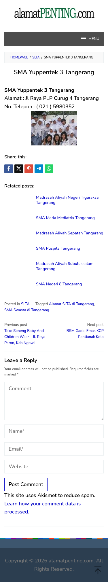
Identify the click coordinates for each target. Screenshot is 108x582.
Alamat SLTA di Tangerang (71, 304)
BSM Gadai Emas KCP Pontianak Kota (80, 331)
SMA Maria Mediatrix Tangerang (65, 218)
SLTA (25, 304)
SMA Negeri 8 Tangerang (59, 284)
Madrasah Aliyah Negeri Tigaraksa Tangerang (67, 200)
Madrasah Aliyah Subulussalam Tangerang (65, 266)
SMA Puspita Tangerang (58, 248)
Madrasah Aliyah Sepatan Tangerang (69, 233)
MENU (89, 38)
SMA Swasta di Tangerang (26, 310)
